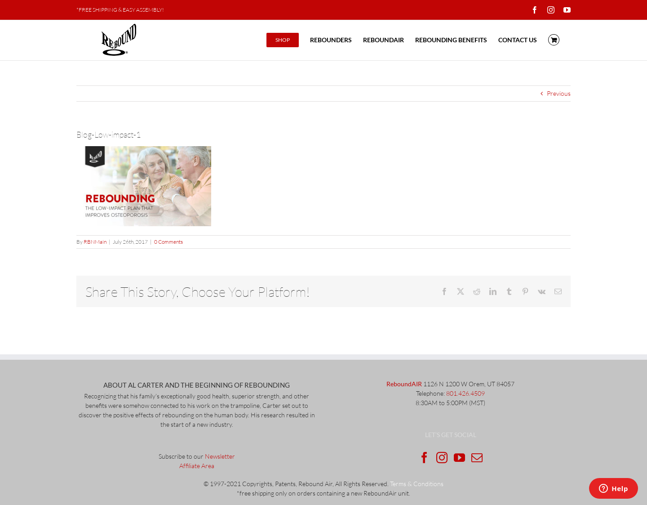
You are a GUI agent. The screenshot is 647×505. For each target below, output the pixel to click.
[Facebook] (424, 457)
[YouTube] (459, 457)
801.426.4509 (465, 393)
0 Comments (168, 241)
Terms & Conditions (416, 483)
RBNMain (95, 241)
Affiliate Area (196, 465)
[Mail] (477, 457)
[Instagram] (442, 457)
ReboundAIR (404, 384)
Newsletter (220, 456)
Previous (559, 93)
